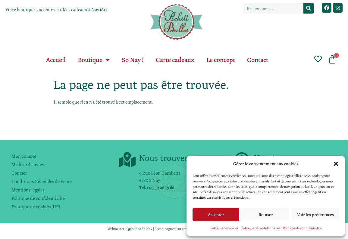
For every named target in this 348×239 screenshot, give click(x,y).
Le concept (220, 59)
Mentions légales (27, 190)
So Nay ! (133, 59)
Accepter (216, 215)
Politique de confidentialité (260, 228)
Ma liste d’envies (27, 164)
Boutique (94, 60)
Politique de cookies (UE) (35, 206)
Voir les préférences (315, 215)
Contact (257, 59)
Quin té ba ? (135, 228)
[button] (336, 164)
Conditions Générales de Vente (41, 181)
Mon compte (23, 156)
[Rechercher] (308, 8)
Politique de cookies (224, 228)
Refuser (266, 215)
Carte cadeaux (175, 59)
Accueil (56, 59)
